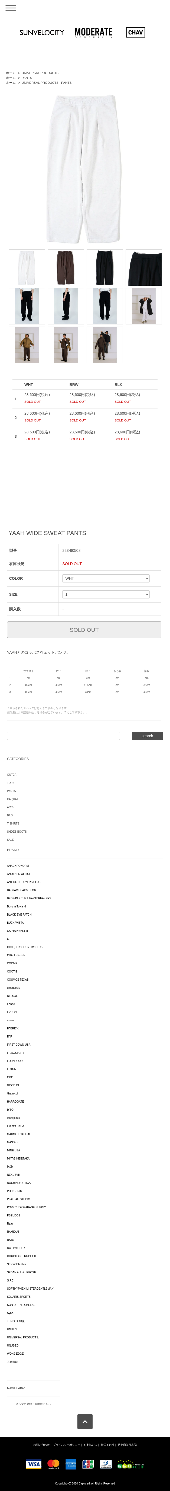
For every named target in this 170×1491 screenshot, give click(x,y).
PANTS (27, 78)
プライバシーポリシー (66, 1444)
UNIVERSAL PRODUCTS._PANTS (47, 83)
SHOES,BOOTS (17, 831)
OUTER (12, 774)
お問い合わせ (41, 1444)
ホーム (11, 73)
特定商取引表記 (127, 1444)
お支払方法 (90, 1444)
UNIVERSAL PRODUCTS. (41, 73)
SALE (10, 839)
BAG (10, 815)
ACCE (11, 807)
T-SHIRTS (13, 823)
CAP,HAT (12, 799)
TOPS (10, 782)
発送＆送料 (107, 1444)
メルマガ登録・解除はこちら (33, 1403)
